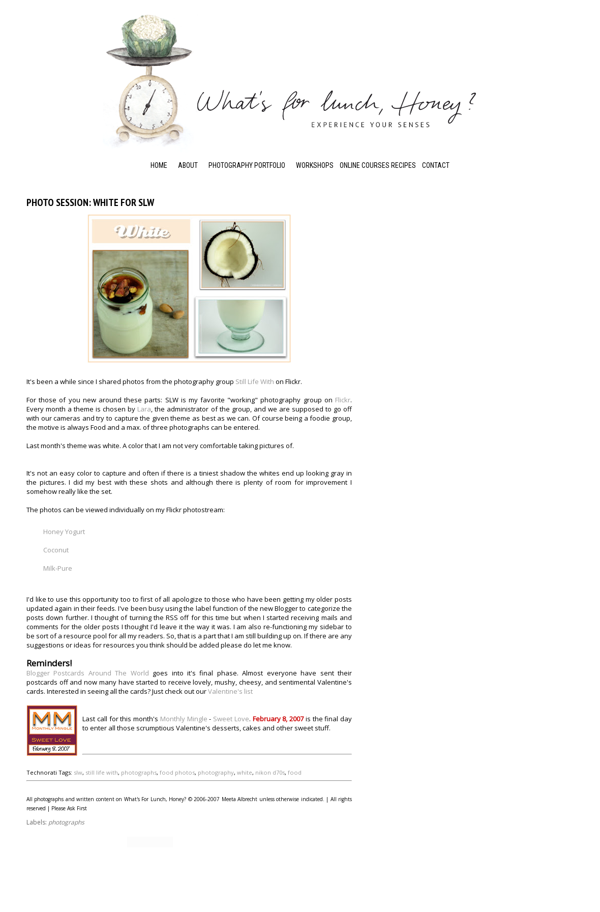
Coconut (56, 549)
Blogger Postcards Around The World (87, 673)
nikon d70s (270, 772)
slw (78, 772)
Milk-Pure (57, 568)
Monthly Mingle (183, 718)
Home (159, 165)
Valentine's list (230, 691)
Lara (144, 409)
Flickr (342, 399)
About (188, 165)
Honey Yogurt (64, 531)
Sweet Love (231, 718)
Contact (435, 165)
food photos (177, 772)
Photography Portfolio (246, 165)
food (295, 772)
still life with (101, 772)
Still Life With (254, 381)
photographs (139, 772)
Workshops (315, 165)
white (244, 772)
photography (216, 772)
